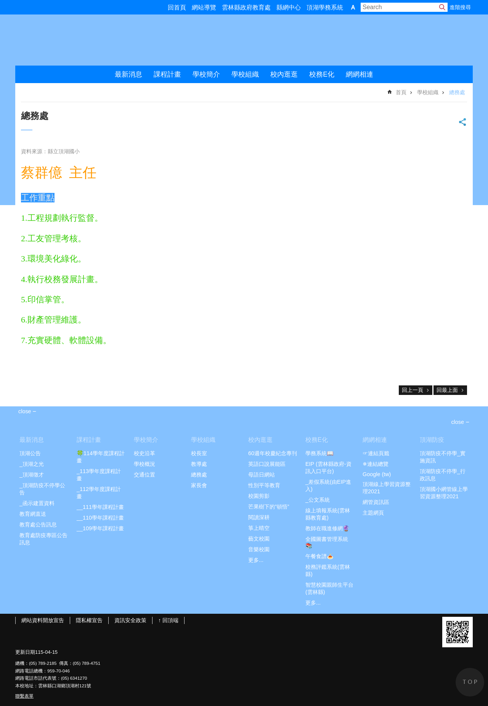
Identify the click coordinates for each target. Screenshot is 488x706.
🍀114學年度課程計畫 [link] (101, 457)
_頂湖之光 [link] (31, 464)
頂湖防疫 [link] (432, 439)
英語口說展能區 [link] (267, 464)
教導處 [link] (199, 464)
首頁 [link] (401, 92)
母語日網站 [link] (261, 475)
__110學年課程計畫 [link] (100, 518)
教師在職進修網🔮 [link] (327, 528)
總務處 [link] (457, 92)
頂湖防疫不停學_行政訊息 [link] (443, 474)
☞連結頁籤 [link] (376, 453)
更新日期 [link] (25, 652)
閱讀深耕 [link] (259, 517)
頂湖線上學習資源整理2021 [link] (387, 487)
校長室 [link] (199, 453)
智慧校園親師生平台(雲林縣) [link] (329, 588)
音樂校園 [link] (259, 549)
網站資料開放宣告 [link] (42, 620)
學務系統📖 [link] (319, 453)
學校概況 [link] (144, 464)
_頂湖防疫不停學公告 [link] (42, 489)
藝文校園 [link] (259, 539)
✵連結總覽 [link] (375, 464)
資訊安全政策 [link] (130, 620)
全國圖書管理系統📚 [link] (326, 542)
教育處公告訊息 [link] (38, 524)
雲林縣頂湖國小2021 (95, 40)
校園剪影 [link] (259, 496)
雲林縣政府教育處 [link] (246, 7)
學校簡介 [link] (206, 74)
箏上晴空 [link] (259, 528)
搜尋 (442, 7)
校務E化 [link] (321, 74)
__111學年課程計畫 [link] (100, 507)
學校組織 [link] (245, 74)
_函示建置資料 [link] (37, 503)
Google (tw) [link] (377, 474)
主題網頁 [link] (373, 513)
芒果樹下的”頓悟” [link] (268, 507)
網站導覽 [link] (204, 7)
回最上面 (447, 390)
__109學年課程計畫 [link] (100, 528)
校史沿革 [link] (144, 453)
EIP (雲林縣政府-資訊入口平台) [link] (328, 467)
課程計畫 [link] (167, 74)
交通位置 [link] (144, 475)
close (457, 422)
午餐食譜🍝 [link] (319, 556)
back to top (470, 682)
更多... (255, 560)
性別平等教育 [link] (264, 485)
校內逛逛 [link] (284, 74)
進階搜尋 (460, 7)
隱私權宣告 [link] (89, 620)
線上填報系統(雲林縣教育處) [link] (327, 514)
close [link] (24, 411)
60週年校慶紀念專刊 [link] (272, 453)
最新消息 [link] (128, 74)
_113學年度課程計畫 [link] (99, 474)
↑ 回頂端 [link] (168, 620)
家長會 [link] (199, 485)
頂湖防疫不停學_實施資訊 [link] (443, 457)
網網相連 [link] (359, 74)
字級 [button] (353, 7)
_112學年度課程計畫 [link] (99, 492)
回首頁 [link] (177, 7)
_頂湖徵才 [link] (31, 475)
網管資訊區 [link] (376, 502)
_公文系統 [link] (317, 500)
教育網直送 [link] (32, 514)
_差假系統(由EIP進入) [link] (328, 485)
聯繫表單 (24, 696)
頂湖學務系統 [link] (325, 7)
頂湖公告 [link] (30, 453)
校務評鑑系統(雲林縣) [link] (327, 570)
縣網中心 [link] (288, 7)
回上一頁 (412, 390)
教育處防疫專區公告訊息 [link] (43, 539)
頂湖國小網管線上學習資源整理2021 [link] (444, 492)
